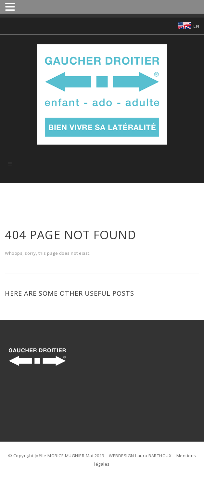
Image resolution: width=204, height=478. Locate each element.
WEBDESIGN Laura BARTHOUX (140, 456)
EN (196, 26)
